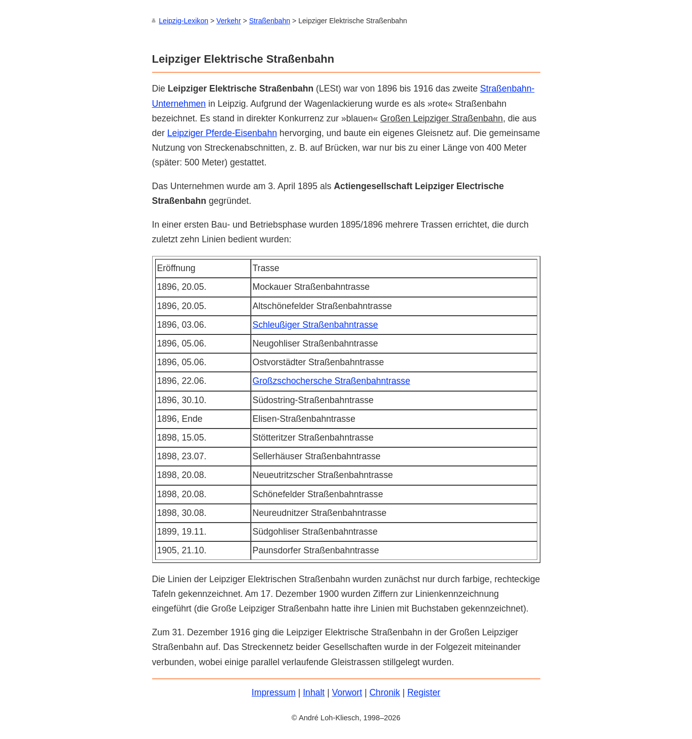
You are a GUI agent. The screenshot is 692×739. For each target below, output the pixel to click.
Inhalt (314, 692)
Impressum (274, 692)
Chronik (385, 692)
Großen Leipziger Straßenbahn (441, 118)
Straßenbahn (269, 21)
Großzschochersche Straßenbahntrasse (331, 380)
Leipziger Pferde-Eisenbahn (222, 132)
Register (424, 692)
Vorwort (347, 692)
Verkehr (228, 21)
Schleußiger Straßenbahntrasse (315, 324)
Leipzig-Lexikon (183, 21)
